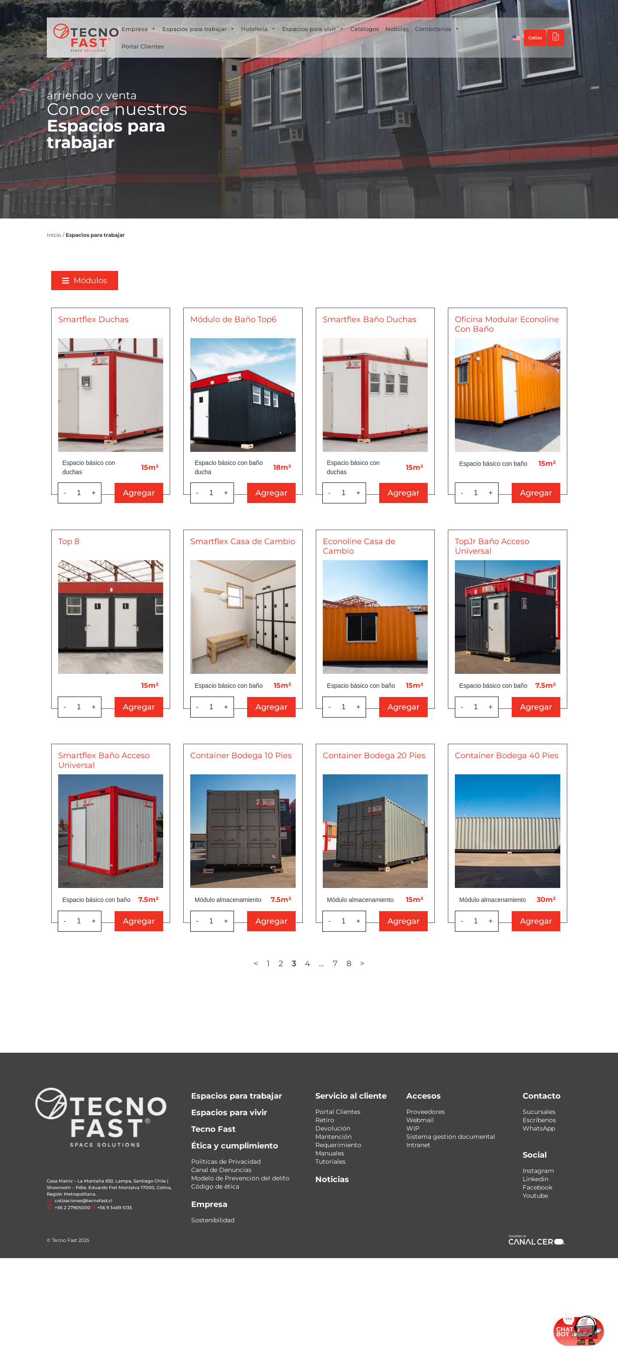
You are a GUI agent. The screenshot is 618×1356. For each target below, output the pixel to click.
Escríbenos (539, 1120)
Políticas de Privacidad (226, 1161)
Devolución (332, 1128)
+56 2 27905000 (72, 1207)
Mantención (333, 1137)
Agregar (163, 493)
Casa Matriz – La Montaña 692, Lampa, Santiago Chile (106, 1181)
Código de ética (215, 1186)
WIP (412, 1128)
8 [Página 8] (373, 963)
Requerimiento (338, 1145)
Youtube (535, 1196)
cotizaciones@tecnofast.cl (83, 1200)
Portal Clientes (143, 46)
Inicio (54, 235)
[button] (108, 280)
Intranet (418, 1145)
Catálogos (364, 28)
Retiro (324, 1120)
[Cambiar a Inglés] (516, 37)
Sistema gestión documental (450, 1137)
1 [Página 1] (292, 963)
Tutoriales (330, 1161)
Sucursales (539, 1112)
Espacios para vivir (313, 29)
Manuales (329, 1153)
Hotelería (258, 29)
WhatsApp (539, 1128)
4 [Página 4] (332, 963)
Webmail (420, 1120)
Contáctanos (437, 29)
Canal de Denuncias (221, 1170)
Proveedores (425, 1112)
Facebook (537, 1187)
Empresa (139, 29)
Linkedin (535, 1179)
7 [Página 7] (359, 963)
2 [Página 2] (305, 963)
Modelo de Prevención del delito (240, 1178)
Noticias (397, 28)
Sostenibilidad (212, 1220)
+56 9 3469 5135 (114, 1207)
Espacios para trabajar (198, 29)
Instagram (538, 1171)
